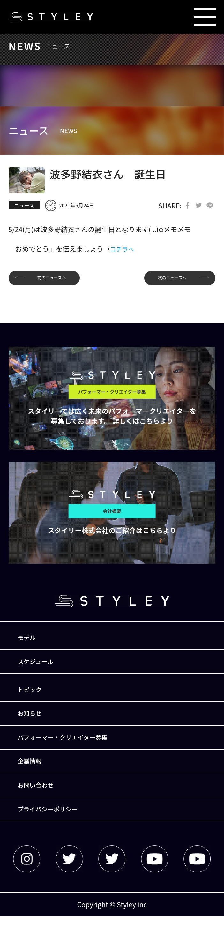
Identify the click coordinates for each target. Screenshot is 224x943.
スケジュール (40, 669)
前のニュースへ (57, 279)
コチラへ (123, 250)
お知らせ (33, 727)
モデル (30, 642)
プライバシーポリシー (53, 834)
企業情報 (33, 781)
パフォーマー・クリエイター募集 (70, 754)
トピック (33, 700)
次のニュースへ (167, 279)
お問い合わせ (40, 807)
